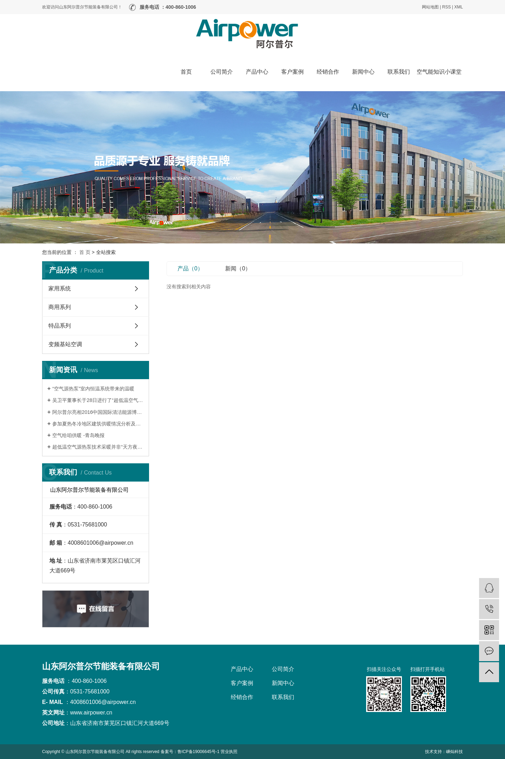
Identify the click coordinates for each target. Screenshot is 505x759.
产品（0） (190, 268)
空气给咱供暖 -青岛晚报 (78, 435)
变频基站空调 (65, 344)
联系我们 (399, 72)
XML (458, 7)
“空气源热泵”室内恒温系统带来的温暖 (93, 388)
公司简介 (221, 72)
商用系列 (59, 307)
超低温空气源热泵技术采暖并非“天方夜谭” (98, 447)
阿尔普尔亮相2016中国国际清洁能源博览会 (98, 412)
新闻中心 (363, 72)
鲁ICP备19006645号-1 (198, 751)
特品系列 (59, 326)
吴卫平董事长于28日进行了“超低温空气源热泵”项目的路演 (98, 400)
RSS (446, 7)
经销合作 (328, 72)
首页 (186, 72)
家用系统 (59, 288)
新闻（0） (238, 268)
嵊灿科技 (454, 751)
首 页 (84, 252)
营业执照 (229, 751)
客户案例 (292, 72)
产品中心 (257, 72)
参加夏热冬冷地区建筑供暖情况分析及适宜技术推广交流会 (98, 423)
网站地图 (430, 7)
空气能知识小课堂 (439, 72)
